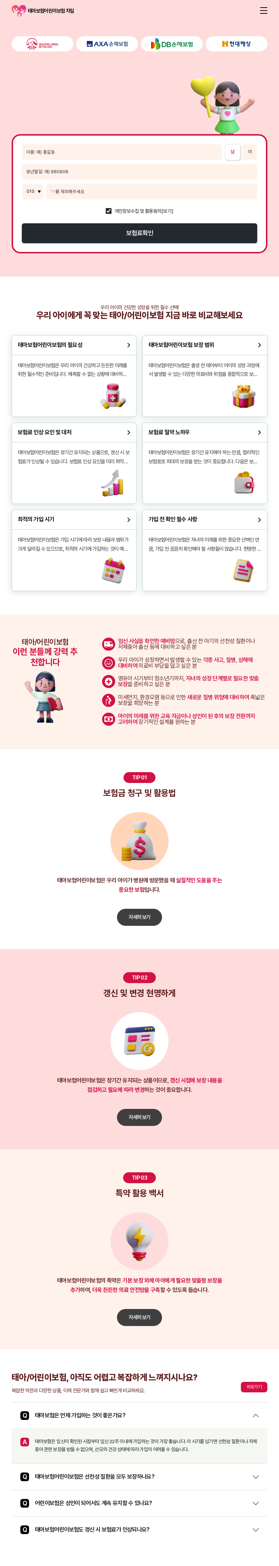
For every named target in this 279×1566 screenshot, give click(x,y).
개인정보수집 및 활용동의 (138, 211)
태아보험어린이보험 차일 (19, 11)
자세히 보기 (139, 917)
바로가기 (254, 1386)
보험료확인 (139, 233)
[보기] (167, 211)
